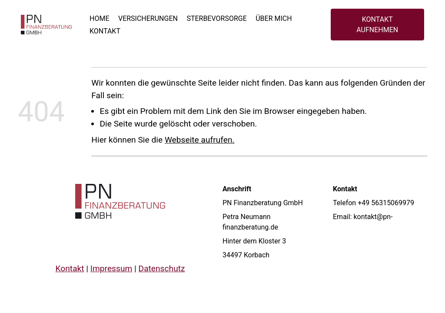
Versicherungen (148, 18)
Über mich (274, 18)
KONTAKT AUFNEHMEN (377, 24)
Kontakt (105, 31)
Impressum (111, 268)
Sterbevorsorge (216, 18)
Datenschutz (162, 268)
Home (99, 18)
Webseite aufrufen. (200, 140)
